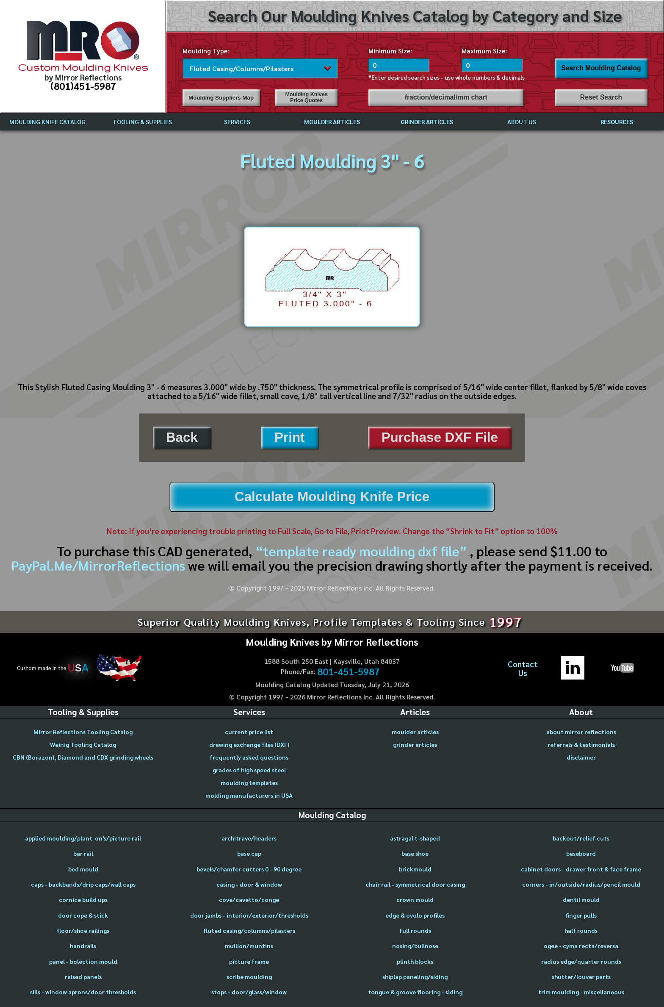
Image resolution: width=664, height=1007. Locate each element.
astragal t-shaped (415, 838)
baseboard (581, 853)
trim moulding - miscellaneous (581, 992)
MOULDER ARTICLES (332, 121)
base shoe (415, 853)
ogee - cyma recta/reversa (581, 945)
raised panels (83, 976)
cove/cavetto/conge (249, 899)
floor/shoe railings (83, 930)
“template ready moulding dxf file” (361, 550)
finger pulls (581, 915)
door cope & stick (83, 915)
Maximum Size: (484, 50)
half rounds (581, 930)
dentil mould (581, 899)
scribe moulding (249, 976)
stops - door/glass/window (249, 992)
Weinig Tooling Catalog (83, 744)
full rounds (415, 930)
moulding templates (249, 782)
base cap (249, 853)
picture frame (249, 961)
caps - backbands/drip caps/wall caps (83, 884)
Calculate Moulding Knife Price (332, 496)
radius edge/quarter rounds (581, 961)
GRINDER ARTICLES (427, 121)
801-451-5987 (348, 671)
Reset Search (601, 97)
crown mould (415, 899)
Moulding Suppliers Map (221, 97)
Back (182, 437)
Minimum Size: (390, 50)
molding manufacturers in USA (249, 795)
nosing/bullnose (415, 945)
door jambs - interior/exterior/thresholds (249, 915)
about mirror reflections (581, 731)
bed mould (83, 869)
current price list (249, 731)
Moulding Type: (206, 50)
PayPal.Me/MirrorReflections (99, 565)
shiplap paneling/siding (415, 976)
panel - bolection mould (83, 961)
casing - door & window (249, 884)
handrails (83, 945)
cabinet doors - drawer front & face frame (581, 869)
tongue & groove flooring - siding (415, 992)
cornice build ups (83, 899)
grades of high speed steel (249, 770)
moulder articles (415, 731)
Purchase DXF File (440, 437)
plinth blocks (415, 961)
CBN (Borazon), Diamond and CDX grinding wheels (83, 757)
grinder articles (415, 744)
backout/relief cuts (581, 838)
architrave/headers (249, 838)
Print (289, 437)
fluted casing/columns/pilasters (249, 930)
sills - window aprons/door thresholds (83, 992)
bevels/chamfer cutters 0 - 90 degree (249, 869)
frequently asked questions (249, 757)
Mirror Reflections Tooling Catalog (83, 731)
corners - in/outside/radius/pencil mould (581, 884)
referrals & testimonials (581, 744)
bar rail (83, 853)
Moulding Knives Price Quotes (306, 97)
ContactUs (523, 668)
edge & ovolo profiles (415, 915)
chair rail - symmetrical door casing (415, 884)
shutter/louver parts (581, 976)
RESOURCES (616, 121)
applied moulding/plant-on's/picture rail (83, 838)
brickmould (415, 869)
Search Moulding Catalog (601, 68)
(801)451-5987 (83, 85)
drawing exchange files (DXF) (249, 744)
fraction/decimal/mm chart (446, 97)
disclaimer (581, 757)
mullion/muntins (249, 945)
